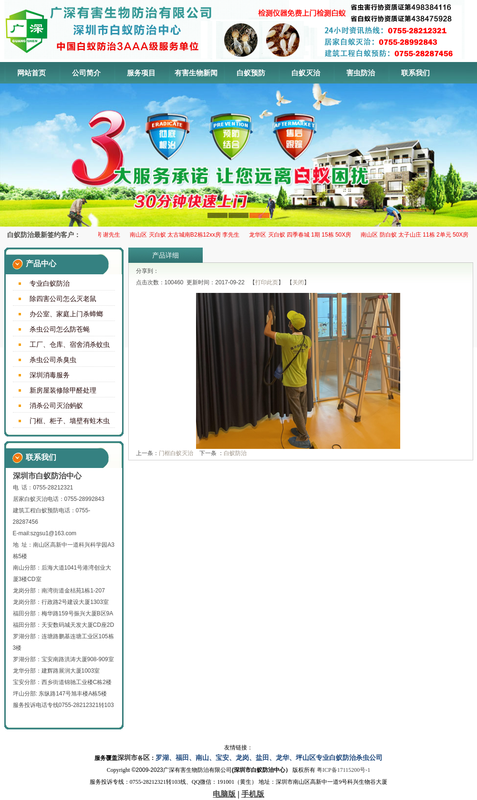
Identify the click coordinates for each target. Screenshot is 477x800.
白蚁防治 (235, 453)
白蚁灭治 (305, 73)
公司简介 (86, 73)
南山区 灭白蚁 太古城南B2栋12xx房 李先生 (186, 234)
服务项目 (141, 73)
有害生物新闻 (196, 73)
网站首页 (31, 73)
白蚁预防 (251, 73)
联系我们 (415, 73)
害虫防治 (360, 73)
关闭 (298, 282)
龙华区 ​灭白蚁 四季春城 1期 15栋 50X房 (302, 234)
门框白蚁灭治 (176, 453)
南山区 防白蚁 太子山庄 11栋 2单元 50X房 (416, 234)
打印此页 (266, 282)
